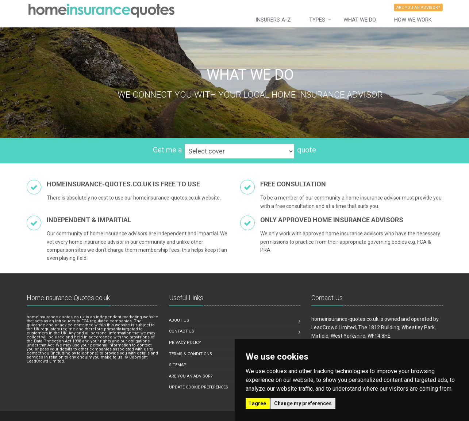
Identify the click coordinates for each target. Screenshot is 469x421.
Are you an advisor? (191, 376)
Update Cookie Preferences (198, 387)
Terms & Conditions (190, 354)
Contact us (181, 331)
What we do (359, 19)
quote (306, 149)
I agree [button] (257, 403)
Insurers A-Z (273, 19)
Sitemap (178, 365)
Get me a (167, 149)
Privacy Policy (185, 342)
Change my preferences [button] (303, 403)
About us (179, 320)
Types (317, 19)
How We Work (413, 19)
